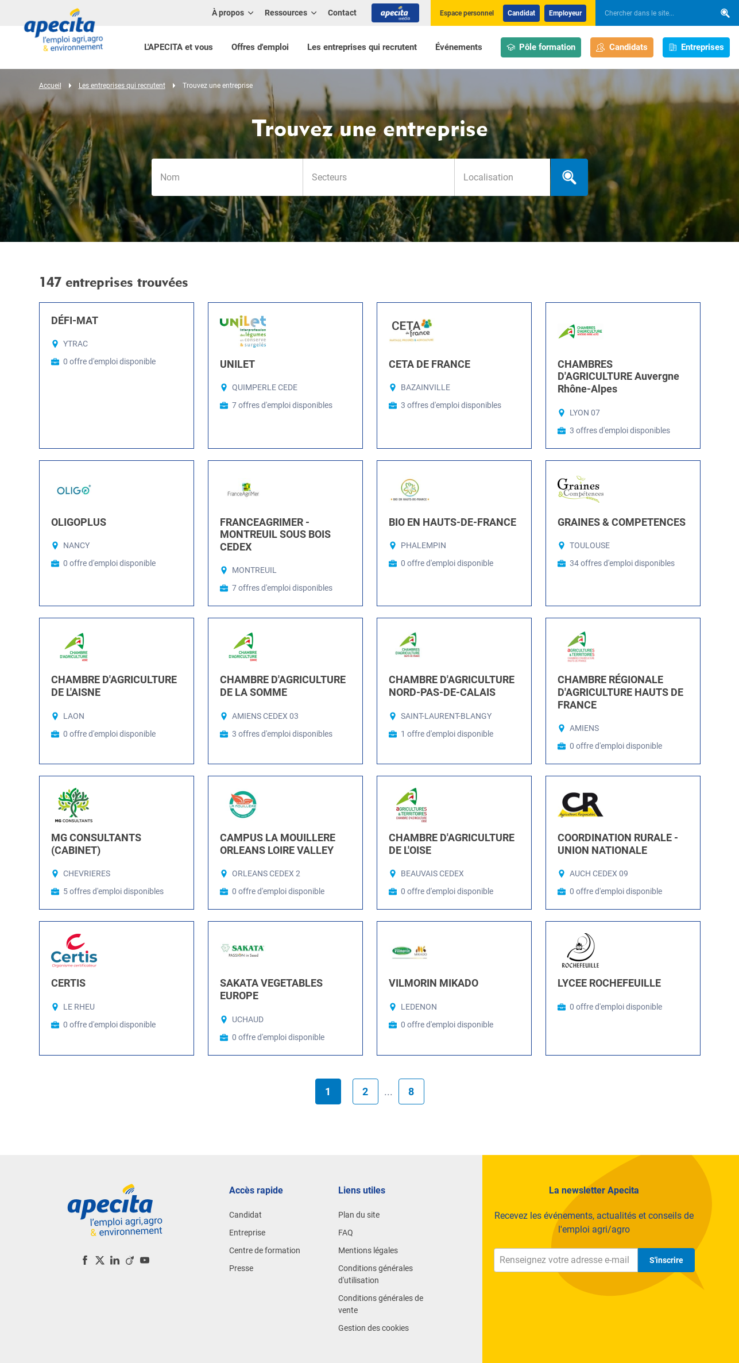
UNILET (237, 364)
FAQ (345, 1232)
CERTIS (68, 983)
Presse (241, 1268)
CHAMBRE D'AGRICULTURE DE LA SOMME (283, 685)
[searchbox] (649, 13)
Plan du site (359, 1214)
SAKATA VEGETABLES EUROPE (271, 989)
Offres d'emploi (260, 47)
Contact (342, 12)
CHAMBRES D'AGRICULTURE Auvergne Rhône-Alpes (618, 376)
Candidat (521, 13)
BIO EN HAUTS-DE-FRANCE (452, 522)
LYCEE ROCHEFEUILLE (609, 983)
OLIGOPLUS (78, 522)
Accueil (50, 86)
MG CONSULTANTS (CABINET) (96, 843)
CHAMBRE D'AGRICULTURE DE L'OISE (451, 843)
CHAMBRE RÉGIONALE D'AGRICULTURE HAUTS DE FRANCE (620, 691)
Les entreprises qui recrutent (362, 47)
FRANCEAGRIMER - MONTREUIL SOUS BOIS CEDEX (275, 534)
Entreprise (247, 1232)
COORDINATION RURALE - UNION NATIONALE (618, 843)
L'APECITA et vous (178, 47)
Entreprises (696, 47)
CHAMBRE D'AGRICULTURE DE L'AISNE (114, 685)
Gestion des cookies (373, 1328)
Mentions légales (368, 1250)
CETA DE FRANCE (429, 364)
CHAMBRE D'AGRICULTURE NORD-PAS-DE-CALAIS (451, 685)
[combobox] (378, 177)
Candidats (622, 47)
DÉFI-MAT (74, 320)
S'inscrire (666, 1260)
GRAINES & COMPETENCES (622, 522)
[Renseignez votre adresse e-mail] (566, 1260)
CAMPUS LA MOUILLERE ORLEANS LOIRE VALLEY (277, 843)
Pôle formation (541, 47)
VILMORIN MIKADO (433, 983)
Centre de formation (264, 1250)
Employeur (565, 13)
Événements (458, 47)
